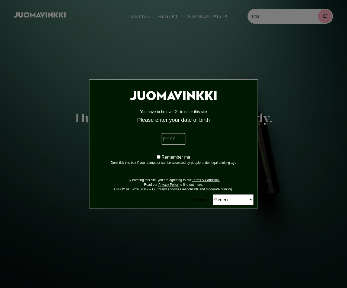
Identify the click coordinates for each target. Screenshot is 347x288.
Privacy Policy (168, 185)
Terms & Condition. (206, 180)
